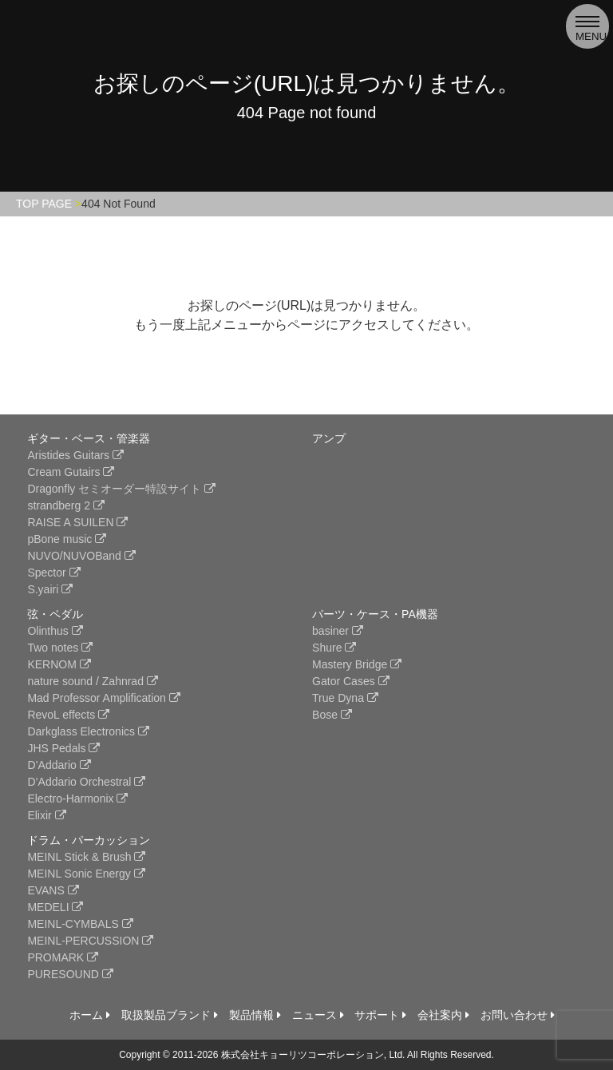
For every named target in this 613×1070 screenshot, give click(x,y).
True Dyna (345, 698)
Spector (53, 572)
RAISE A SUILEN (77, 522)
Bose (332, 714)
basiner (337, 630)
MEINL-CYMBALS (79, 923)
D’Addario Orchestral (86, 781)
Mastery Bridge (356, 664)
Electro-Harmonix (77, 798)
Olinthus (54, 630)
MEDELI (55, 907)
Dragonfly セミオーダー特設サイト (121, 488)
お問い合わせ (518, 1015)
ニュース (318, 1015)
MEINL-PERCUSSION (90, 940)
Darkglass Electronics (88, 731)
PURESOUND (70, 974)
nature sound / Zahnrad (92, 681)
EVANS (52, 890)
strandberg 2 (66, 505)
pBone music (66, 539)
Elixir (46, 815)
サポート (380, 1015)
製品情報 (255, 1015)
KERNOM (58, 664)
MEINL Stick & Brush (86, 856)
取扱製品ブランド (169, 1015)
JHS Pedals (63, 748)
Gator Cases (350, 681)
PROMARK (62, 957)
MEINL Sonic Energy (85, 873)
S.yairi (50, 589)
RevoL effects (68, 714)
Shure (334, 647)
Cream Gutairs (70, 472)
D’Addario (58, 765)
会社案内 (443, 1015)
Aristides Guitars (75, 455)
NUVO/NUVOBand (81, 555)
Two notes (60, 647)
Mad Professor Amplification (103, 698)
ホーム (89, 1015)
